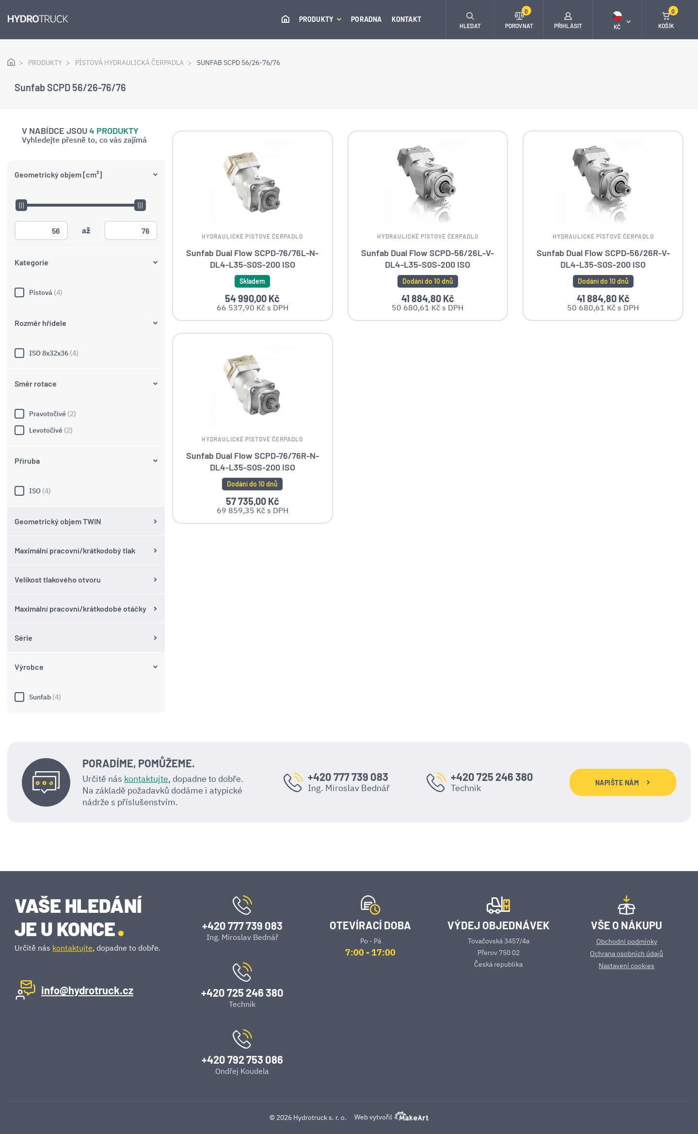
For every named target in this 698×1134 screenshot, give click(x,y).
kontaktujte (146, 778)
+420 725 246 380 (492, 776)
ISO (86, 490)
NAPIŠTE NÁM (622, 782)
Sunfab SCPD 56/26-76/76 (238, 62)
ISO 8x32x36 (86, 353)
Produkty (320, 19)
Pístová (86, 292)
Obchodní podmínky (626, 941)
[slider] (21, 205)
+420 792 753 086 (242, 1059)
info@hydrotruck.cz (87, 990)
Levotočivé (86, 430)
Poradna (366, 19)
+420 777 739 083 (348, 776)
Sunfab (86, 697)
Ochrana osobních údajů (626, 953)
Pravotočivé (86, 413)
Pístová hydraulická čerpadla (129, 62)
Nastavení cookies (626, 965)
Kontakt (406, 19)
